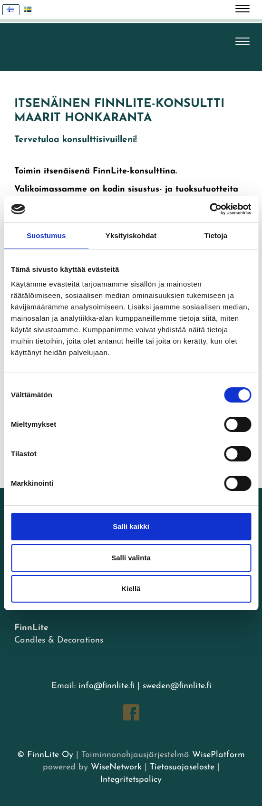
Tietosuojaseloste (182, 767)
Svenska (30, 9)
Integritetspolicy (131, 779)
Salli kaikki (131, 526)
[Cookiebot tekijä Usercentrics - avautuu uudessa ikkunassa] (209, 209)
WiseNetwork (116, 767)
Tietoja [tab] (215, 235)
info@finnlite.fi (106, 686)
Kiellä (130, 589)
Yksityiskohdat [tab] (131, 235)
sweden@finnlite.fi (177, 686)
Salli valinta (131, 558)
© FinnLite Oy (45, 754)
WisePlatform (218, 754)
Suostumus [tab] (46, 235)
